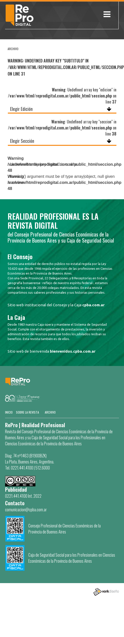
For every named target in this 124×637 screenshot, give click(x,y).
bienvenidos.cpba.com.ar (72, 351)
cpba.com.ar (93, 305)
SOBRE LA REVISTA (27, 412)
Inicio (9, 412)
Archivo (50, 412)
